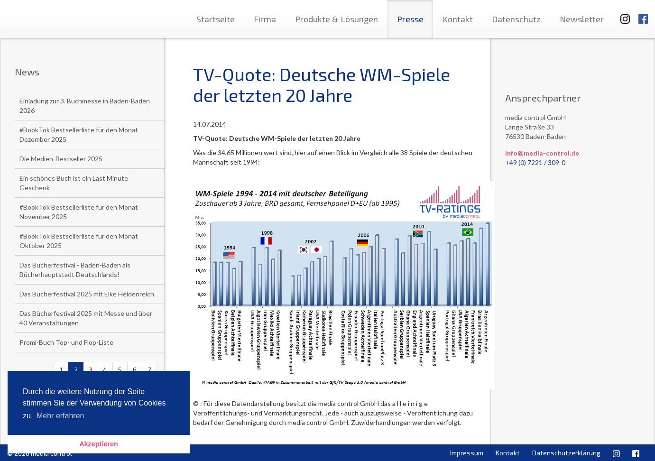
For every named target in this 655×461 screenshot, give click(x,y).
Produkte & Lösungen (336, 19)
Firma (265, 19)
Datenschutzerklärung (566, 453)
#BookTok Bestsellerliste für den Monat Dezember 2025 (78, 134)
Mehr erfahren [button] (60, 416)
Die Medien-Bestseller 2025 (60, 159)
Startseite (215, 19)
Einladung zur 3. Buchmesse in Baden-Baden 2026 (84, 105)
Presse (410, 19)
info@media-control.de (542, 153)
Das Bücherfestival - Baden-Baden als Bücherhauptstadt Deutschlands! (74, 269)
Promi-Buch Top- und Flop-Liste (66, 342)
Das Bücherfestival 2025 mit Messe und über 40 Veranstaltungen (85, 318)
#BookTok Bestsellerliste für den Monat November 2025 (78, 212)
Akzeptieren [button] (98, 444)
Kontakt (458, 19)
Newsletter (582, 19)
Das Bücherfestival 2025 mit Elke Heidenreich (86, 294)
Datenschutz (516, 19)
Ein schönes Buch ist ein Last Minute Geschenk (73, 183)
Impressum (466, 453)
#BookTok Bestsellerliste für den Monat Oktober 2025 (78, 240)
